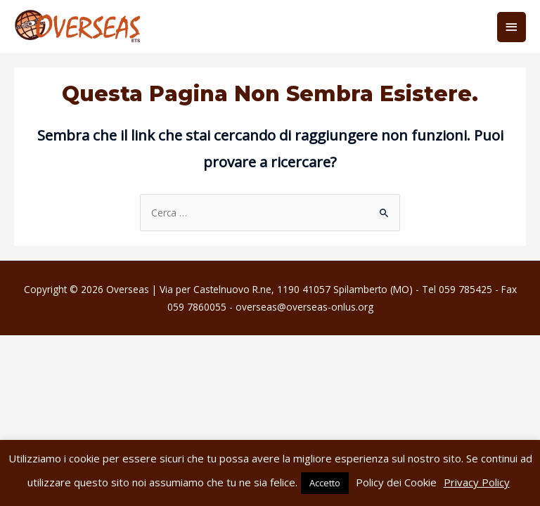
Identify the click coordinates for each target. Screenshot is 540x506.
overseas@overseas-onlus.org (304, 306)
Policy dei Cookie (396, 482)
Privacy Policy (477, 482)
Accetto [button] (324, 482)
